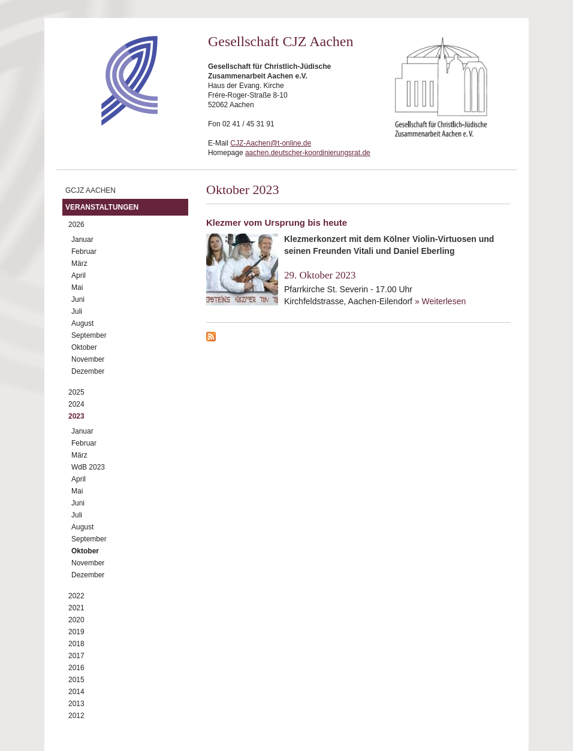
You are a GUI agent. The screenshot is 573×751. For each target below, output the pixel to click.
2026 (76, 224)
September (89, 335)
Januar (82, 239)
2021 (76, 608)
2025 (76, 392)
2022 (76, 596)
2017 (76, 656)
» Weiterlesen (440, 301)
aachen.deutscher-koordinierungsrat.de (307, 153)
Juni (78, 299)
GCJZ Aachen (90, 190)
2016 (76, 668)
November (87, 359)
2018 (76, 644)
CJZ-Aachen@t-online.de (270, 143)
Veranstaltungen (101, 207)
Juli (76, 311)
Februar (83, 251)
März (79, 263)
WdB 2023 (88, 467)
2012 (76, 715)
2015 (76, 680)
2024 (76, 404)
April (78, 275)
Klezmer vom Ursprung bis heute (276, 222)
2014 (76, 692)
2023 (76, 416)
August (82, 323)
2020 (76, 620)
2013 (76, 703)
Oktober (84, 347)
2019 (76, 632)
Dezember (87, 371)
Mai (77, 287)
